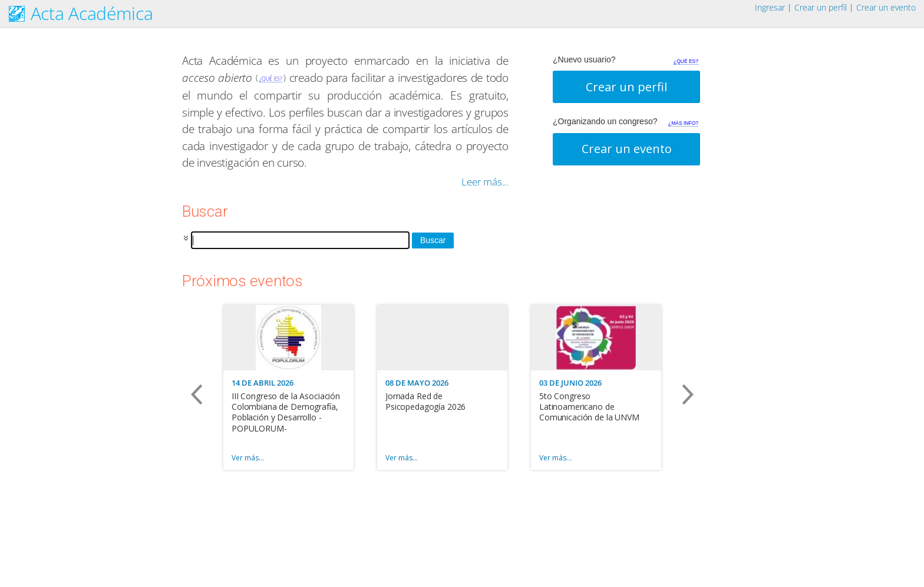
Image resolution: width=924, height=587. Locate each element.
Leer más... (485, 181)
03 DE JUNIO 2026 (570, 382)
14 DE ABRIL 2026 (262, 382)
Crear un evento (886, 7)
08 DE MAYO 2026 (416, 382)
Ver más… (248, 458)
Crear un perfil (820, 7)
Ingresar (770, 7)
